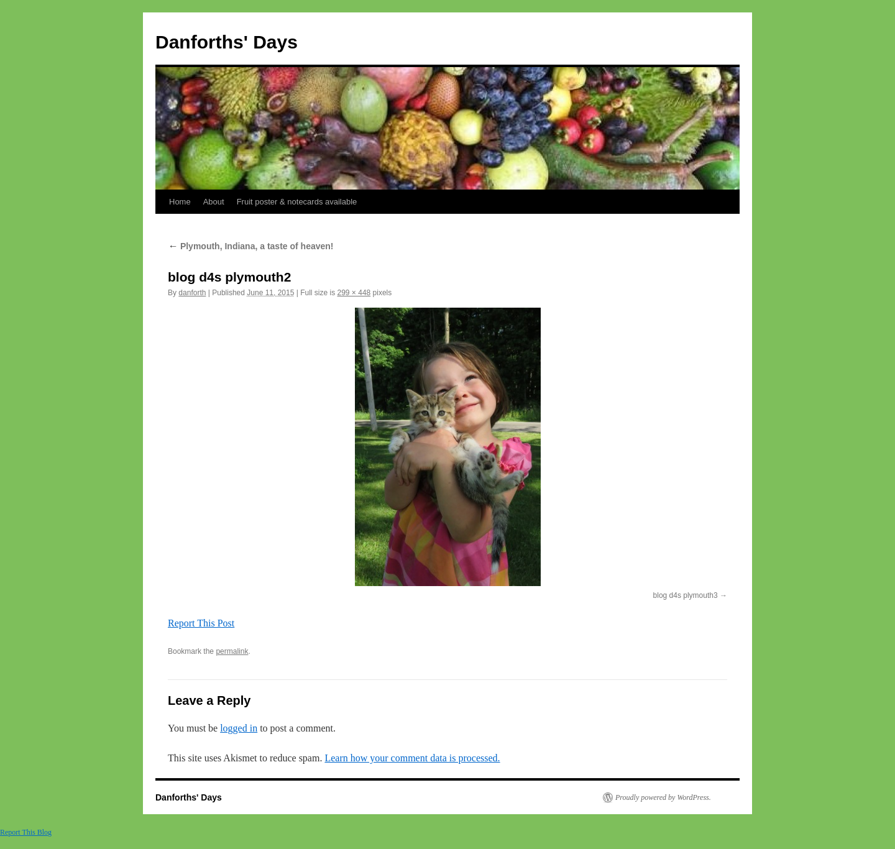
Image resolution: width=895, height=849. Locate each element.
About (213, 201)
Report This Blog (26, 832)
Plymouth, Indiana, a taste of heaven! (251, 246)
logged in (238, 728)
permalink (232, 651)
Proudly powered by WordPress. (663, 797)
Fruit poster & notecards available (297, 201)
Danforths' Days (226, 42)
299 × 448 (354, 292)
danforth (192, 292)
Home (180, 201)
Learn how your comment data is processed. (412, 758)
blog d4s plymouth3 (685, 595)
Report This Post (201, 623)
